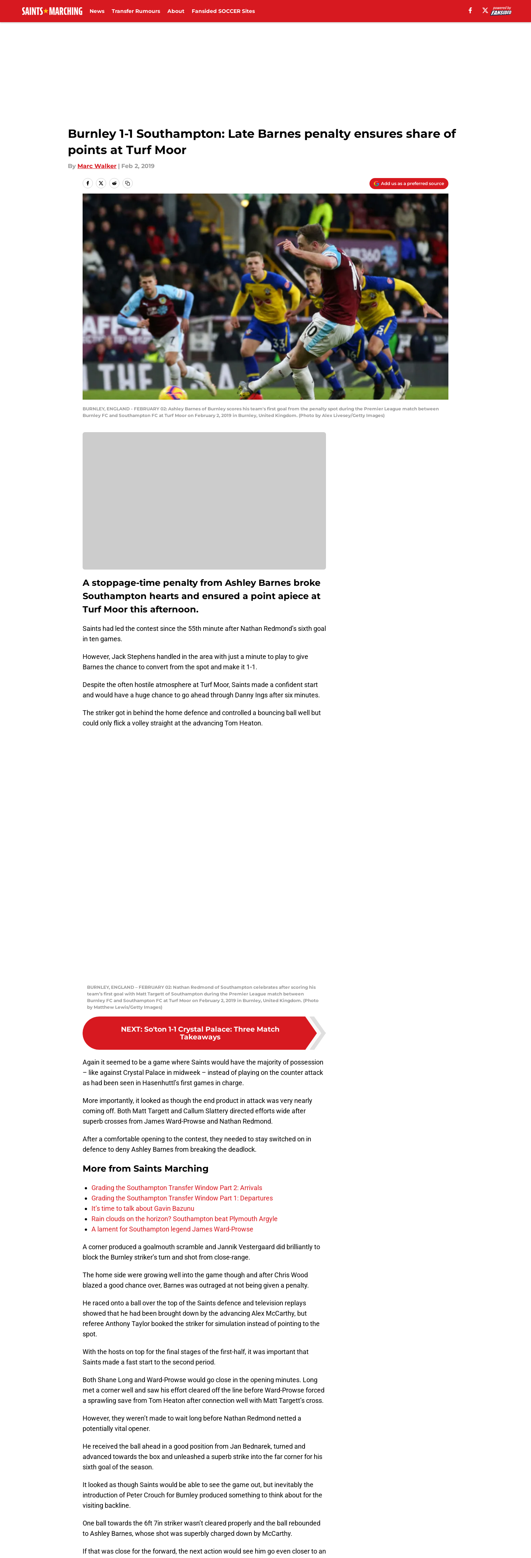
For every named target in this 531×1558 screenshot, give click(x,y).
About (175, 11)
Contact (261, 1494)
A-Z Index (194, 1521)
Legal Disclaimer (425, 1508)
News (97, 11)
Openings (194, 1494)
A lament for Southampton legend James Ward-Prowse (172, 985)
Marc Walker (97, 166)
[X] (485, 10)
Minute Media (61, 1541)
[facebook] (470, 10)
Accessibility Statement (116, 1521)
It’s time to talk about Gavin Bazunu (142, 964)
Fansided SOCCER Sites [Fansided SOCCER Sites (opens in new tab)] (223, 11)
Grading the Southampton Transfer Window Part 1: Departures (182, 954)
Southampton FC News (138, 1442)
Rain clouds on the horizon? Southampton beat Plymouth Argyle (184, 975)
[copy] (127, 183)
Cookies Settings (274, 1521)
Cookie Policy (348, 1508)
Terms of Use (269, 1508)
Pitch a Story (99, 1508)
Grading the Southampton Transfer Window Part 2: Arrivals (176, 944)
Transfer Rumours (136, 11)
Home (91, 1442)
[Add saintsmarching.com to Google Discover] (408, 183)
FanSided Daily (423, 1494)
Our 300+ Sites (350, 1494)
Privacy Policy (200, 1508)
